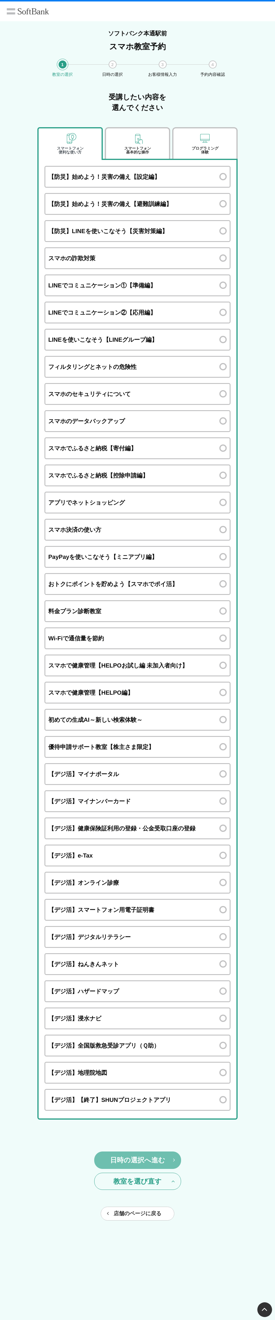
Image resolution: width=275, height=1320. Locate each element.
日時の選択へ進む (142, 1160)
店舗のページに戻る (134, 1213)
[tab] (70, 143)
